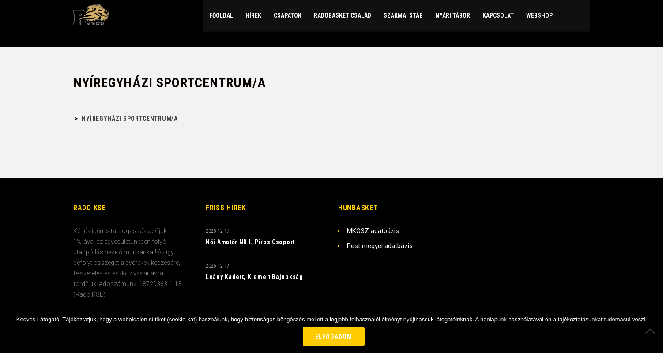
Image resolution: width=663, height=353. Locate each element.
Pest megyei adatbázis (380, 246)
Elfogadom (333, 336)
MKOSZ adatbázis (373, 231)
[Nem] (652, 331)
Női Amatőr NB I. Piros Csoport (250, 241)
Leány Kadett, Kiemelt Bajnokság (254, 276)
